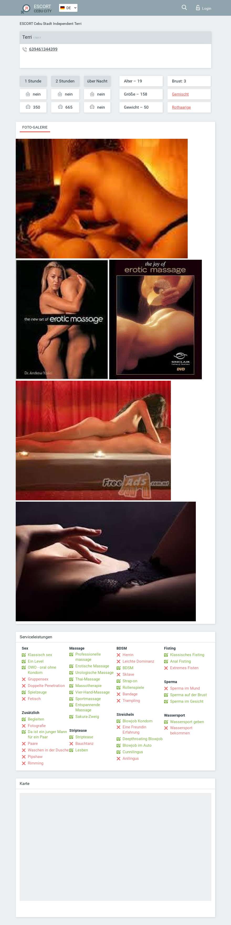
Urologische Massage (94, 672)
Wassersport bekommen (181, 730)
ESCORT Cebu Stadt (36, 23)
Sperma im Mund (185, 688)
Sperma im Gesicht (186, 701)
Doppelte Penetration (46, 685)
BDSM (128, 668)
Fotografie (37, 725)
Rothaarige (181, 107)
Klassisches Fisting (187, 654)
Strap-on (130, 681)
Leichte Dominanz (138, 661)
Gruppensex (38, 679)
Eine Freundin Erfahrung (134, 730)
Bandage (130, 694)
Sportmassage (88, 698)
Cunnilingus (133, 752)
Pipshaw (35, 756)
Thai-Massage (87, 679)
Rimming (35, 763)
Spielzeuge (37, 692)
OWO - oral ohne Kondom (42, 670)
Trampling (131, 700)
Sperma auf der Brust (188, 695)
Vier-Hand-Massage (92, 692)
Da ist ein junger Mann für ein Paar (47, 734)
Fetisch (34, 698)
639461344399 (43, 49)
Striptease (84, 737)
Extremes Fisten (184, 668)
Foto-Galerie (35, 127)
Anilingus (131, 758)
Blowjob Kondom (138, 721)
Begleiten (36, 719)
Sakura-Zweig (87, 716)
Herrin (128, 654)
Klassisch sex (40, 654)
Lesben (81, 750)
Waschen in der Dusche (48, 750)
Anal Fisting (180, 661)
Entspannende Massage (87, 707)
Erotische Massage (92, 666)
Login (203, 7)
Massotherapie (88, 685)
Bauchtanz (84, 743)
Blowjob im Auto (137, 745)
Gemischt (180, 94)
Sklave (128, 674)
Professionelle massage (88, 657)
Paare (33, 743)
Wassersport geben (187, 721)
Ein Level (36, 661)
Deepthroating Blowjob (142, 738)
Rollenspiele (133, 687)
